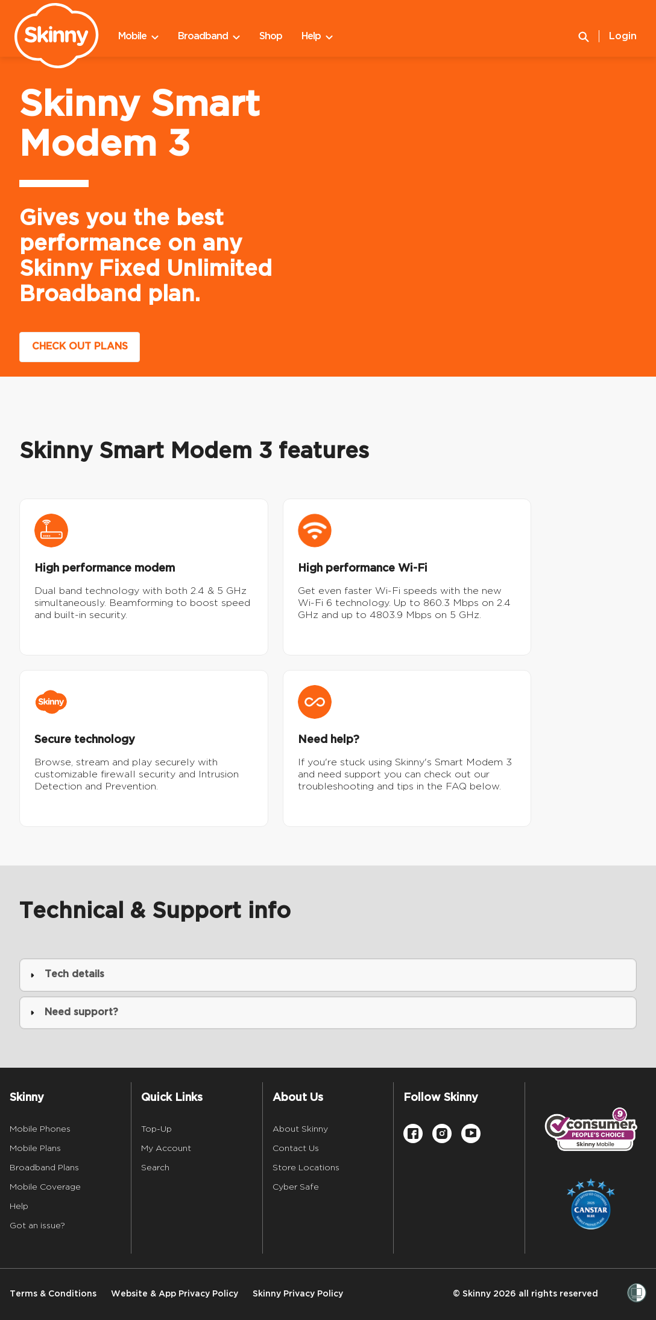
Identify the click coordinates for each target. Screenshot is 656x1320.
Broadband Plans (44, 1167)
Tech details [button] (67, 974)
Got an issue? (37, 1225)
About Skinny (300, 1128)
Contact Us (296, 1148)
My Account (166, 1148)
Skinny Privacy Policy (298, 1294)
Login (623, 36)
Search (155, 1167)
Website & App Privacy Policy (174, 1294)
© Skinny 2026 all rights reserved (525, 1294)
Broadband (209, 36)
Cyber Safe (296, 1186)
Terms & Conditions (53, 1294)
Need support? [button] (74, 1012)
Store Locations (306, 1167)
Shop (270, 36)
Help (317, 36)
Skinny (27, 1097)
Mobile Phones (40, 1128)
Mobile (138, 36)
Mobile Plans (35, 1148)
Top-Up (156, 1128)
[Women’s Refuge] (636, 1294)
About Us (298, 1097)
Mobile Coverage (45, 1186)
